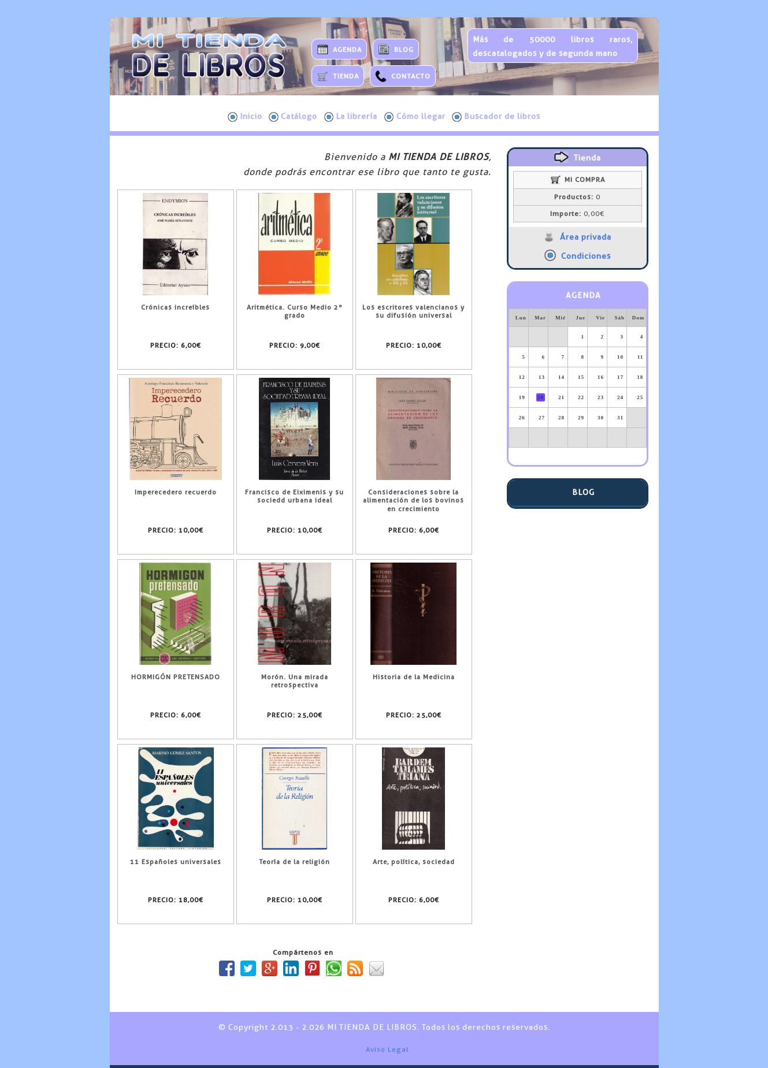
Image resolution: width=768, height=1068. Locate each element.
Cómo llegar (415, 116)
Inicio (245, 116)
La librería (351, 116)
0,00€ (577, 214)
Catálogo (293, 116)
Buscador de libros (496, 116)
